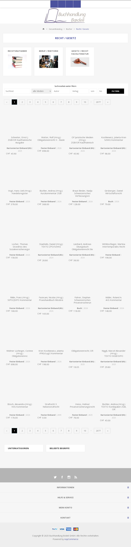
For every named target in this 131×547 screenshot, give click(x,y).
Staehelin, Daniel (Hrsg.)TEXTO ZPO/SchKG (51, 245)
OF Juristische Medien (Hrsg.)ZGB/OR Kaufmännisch (82, 140)
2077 (98, 102)
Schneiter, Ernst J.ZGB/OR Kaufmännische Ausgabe (20, 140)
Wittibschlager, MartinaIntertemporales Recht (113, 245)
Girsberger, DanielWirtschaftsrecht (114, 192)
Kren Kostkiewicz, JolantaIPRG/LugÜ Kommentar (51, 352)
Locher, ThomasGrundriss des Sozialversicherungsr (20, 247)
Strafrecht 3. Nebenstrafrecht (51, 405)
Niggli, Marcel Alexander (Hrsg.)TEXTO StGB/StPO (114, 353)
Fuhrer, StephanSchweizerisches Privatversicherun (82, 300)
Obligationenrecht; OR (82, 350)
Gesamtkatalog (55, 29)
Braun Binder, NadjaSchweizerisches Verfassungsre (82, 193)
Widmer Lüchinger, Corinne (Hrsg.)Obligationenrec (19, 353)
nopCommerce (71, 539)
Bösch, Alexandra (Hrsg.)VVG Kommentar (19, 405)
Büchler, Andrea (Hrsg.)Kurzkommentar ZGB (51, 192)
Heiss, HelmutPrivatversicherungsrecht (82, 405)
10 (85, 102)
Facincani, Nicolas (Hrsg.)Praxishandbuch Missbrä (51, 298)
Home (43, 29)
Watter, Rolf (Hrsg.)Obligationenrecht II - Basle (51, 138)
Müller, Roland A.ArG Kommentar (114, 298)
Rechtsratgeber (17, 50)
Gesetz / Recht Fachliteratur (80, 52)
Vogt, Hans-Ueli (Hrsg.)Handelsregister (19, 192)
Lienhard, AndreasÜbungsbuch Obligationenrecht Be (82, 247)
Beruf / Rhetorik (48, 50)
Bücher (69, 29)
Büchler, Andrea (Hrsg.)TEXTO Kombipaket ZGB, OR (113, 407)
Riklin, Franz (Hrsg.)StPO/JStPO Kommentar (20, 298)
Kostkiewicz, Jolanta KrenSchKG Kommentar (113, 138)
